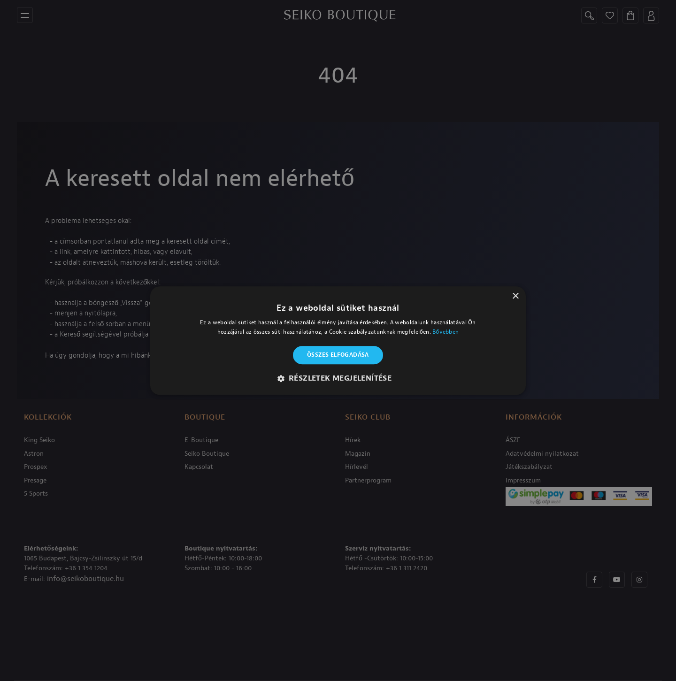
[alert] (338, 340)
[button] (338, 378)
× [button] (515, 296)
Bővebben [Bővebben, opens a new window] (445, 332)
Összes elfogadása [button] (338, 355)
